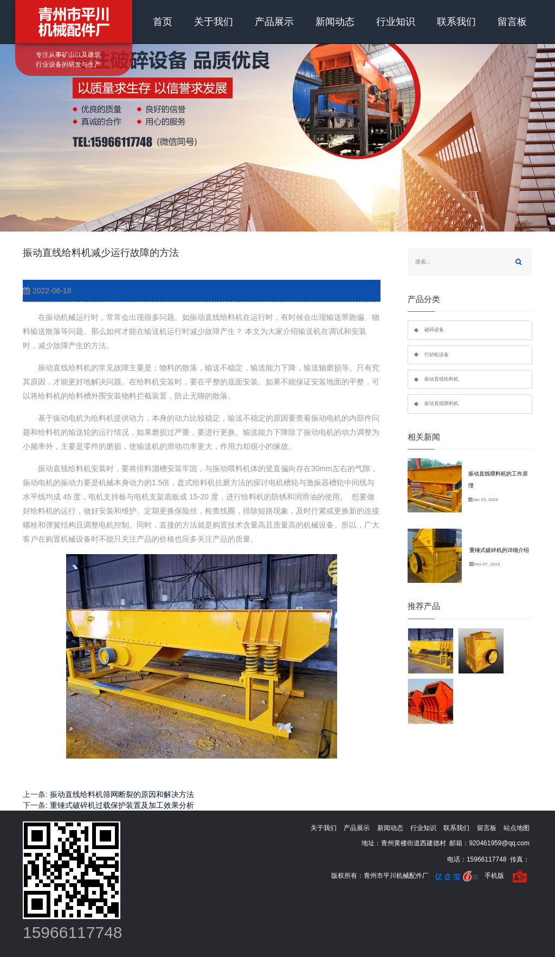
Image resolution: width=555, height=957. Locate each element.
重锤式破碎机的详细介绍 (499, 550)
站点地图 (517, 828)
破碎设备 (434, 329)
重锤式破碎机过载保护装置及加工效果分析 (122, 805)
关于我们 (213, 21)
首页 (162, 21)
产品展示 (274, 21)
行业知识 (395, 21)
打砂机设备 (436, 354)
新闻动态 (334, 21)
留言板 (512, 21)
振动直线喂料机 (441, 403)
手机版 (494, 875)
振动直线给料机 (441, 379)
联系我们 (456, 21)
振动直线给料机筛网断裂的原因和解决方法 (122, 794)
